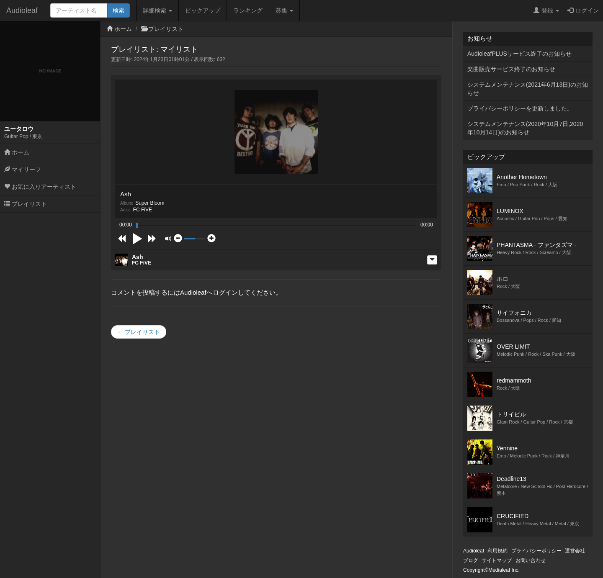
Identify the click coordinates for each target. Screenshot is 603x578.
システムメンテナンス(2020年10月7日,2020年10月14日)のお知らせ (525, 128)
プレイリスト (25, 203)
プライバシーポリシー (536, 551)
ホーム (16, 152)
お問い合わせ (530, 560)
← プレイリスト (138, 332)
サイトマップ (497, 560)
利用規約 (497, 551)
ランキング (248, 10)
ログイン (583, 10)
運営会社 (575, 551)
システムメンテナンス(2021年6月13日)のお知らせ (527, 88)
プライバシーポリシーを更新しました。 (520, 108)
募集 (284, 10)
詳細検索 (157, 10)
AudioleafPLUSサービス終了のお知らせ (519, 53)
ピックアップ (202, 10)
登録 (546, 10)
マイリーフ (22, 169)
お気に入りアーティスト (40, 186)
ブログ (470, 560)
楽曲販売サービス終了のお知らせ (511, 69)
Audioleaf (22, 10)
